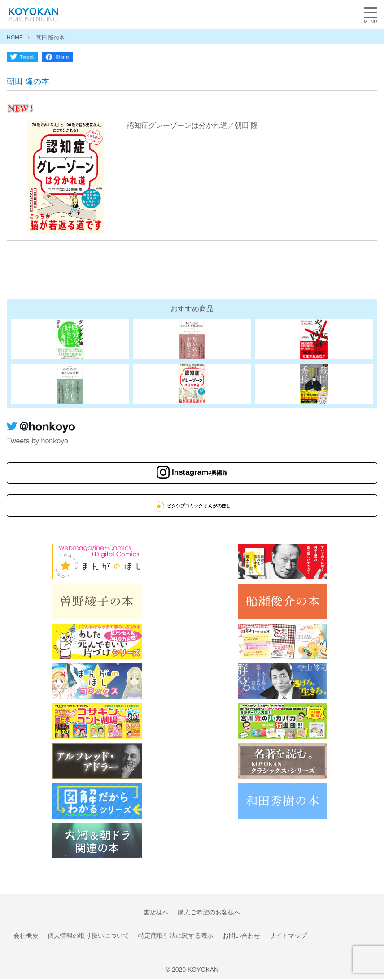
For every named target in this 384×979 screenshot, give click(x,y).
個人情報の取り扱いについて (88, 935)
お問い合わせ (241, 935)
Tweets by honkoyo (37, 441)
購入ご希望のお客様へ (209, 912)
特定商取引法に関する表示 (176, 935)
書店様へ (156, 912)
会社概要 (26, 935)
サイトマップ (288, 935)
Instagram (199, 472)
